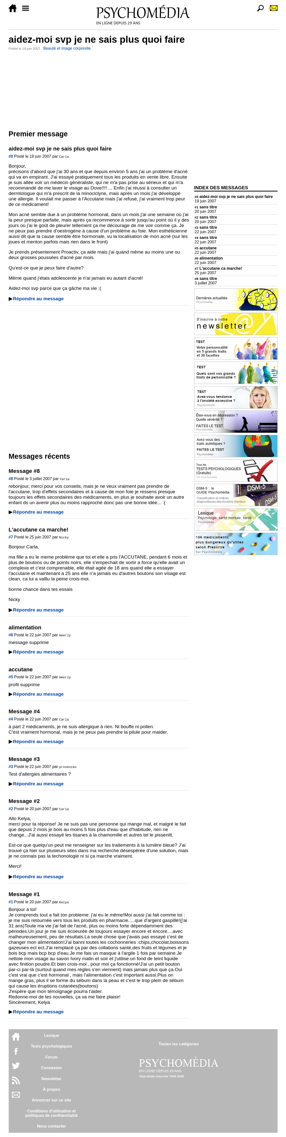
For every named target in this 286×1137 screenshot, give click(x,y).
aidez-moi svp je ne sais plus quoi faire (234, 196)
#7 (11, 537)
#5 (11, 677)
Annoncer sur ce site (51, 1100)
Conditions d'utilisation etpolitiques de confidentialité (51, 1113)
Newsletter (51, 1079)
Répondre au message (38, 298)
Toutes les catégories (179, 1044)
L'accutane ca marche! (218, 268)
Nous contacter (51, 1126)
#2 (11, 809)
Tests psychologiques (51, 1046)
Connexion (51, 1068)
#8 (11, 479)
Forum (51, 1057)
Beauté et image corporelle (67, 48)
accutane (206, 248)
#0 (11, 156)
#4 (11, 719)
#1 (11, 902)
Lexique (51, 1035)
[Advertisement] (99, 89)
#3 (11, 766)
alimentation (209, 258)
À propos (51, 1089)
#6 (11, 635)
